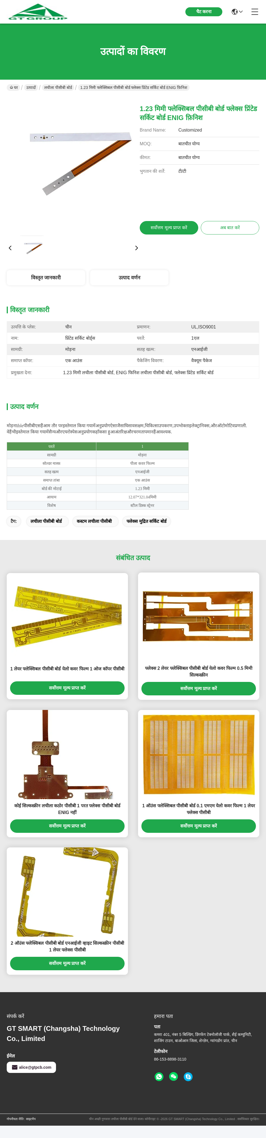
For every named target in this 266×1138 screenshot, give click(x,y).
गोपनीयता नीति (15, 1119)
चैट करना (203, 11)
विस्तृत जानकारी (46, 278)
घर (14, 87)
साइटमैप (31, 1119)
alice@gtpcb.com (31, 1067)
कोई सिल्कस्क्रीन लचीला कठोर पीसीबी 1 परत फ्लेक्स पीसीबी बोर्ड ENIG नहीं (67, 809)
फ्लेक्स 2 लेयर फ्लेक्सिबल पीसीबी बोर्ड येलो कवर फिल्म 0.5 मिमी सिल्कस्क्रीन (199, 671)
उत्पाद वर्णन (129, 278)
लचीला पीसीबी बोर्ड (58, 87)
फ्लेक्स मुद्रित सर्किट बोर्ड (146, 521)
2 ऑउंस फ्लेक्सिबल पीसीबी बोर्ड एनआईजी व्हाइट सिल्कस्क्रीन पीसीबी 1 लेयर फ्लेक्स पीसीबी (67, 946)
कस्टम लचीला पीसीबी (94, 521)
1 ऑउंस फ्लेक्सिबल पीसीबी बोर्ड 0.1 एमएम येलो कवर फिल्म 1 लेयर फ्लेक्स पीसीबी (198, 809)
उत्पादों (31, 87)
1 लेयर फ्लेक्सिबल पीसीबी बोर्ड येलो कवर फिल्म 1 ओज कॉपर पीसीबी (67, 668)
